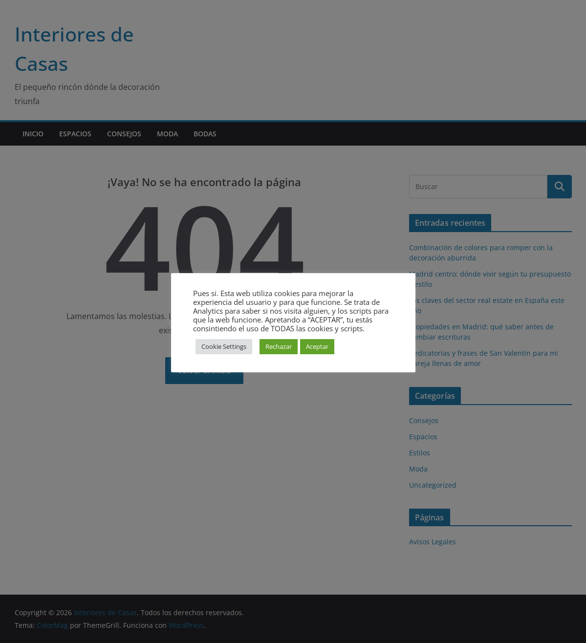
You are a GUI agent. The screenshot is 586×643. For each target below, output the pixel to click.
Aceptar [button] (317, 346)
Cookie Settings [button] (223, 346)
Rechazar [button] (278, 346)
